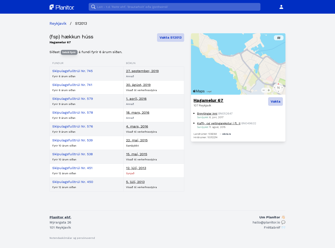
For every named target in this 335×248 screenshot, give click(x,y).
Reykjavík (58, 23)
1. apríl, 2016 (136, 99)
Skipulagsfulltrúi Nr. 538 (72, 154)
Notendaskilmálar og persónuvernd (72, 237)
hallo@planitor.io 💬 (269, 222)
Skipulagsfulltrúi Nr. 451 (72, 168)
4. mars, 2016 (137, 126)
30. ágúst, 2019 (138, 85)
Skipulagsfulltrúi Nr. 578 (72, 112)
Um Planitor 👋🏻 (272, 217)
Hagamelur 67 (208, 100)
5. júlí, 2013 (135, 182)
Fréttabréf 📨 (274, 227)
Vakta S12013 (171, 37)
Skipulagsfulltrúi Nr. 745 (72, 71)
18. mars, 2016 (137, 112)
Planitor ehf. (60, 217)
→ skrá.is (225, 133)
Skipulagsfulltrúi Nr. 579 (72, 99)
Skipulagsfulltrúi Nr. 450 (72, 182)
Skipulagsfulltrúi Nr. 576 (72, 126)
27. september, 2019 (142, 71)
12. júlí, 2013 (136, 168)
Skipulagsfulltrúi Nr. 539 (72, 140)
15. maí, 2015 (136, 154)
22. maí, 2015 (137, 140)
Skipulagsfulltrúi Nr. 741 (72, 85)
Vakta (275, 101)
